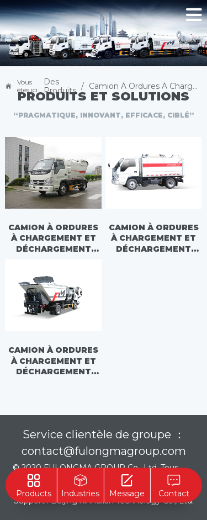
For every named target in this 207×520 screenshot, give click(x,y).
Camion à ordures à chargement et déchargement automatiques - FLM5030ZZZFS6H (53, 239)
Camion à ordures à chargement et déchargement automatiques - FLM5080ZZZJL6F (53, 361)
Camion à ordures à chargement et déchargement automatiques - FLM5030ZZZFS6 (154, 239)
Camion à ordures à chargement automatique (145, 86)
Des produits (60, 86)
